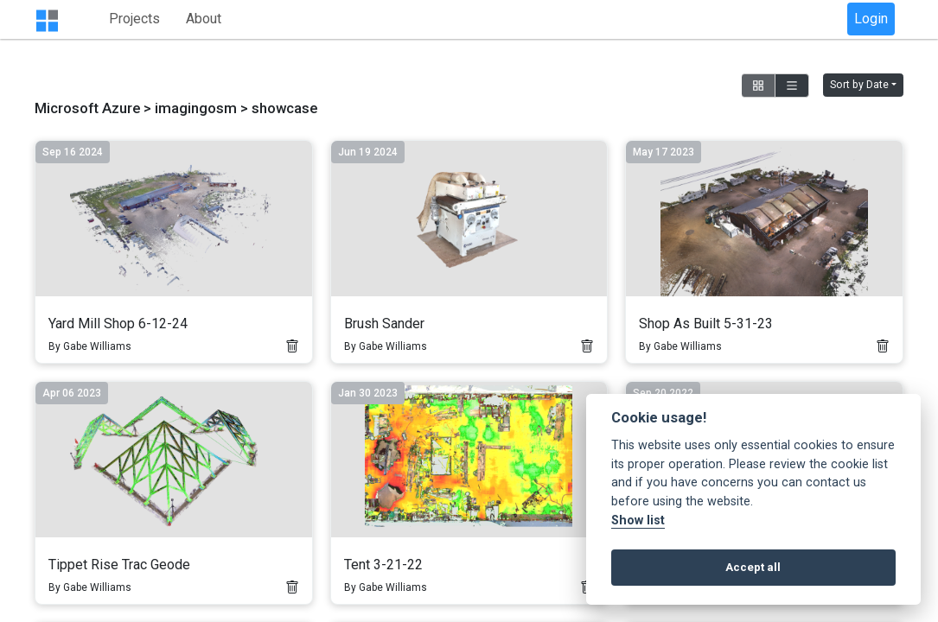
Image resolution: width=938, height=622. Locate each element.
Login (871, 19)
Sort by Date (859, 86)
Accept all (753, 567)
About (311, 19)
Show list (638, 520)
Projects (242, 19)
